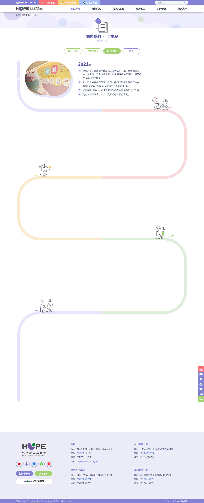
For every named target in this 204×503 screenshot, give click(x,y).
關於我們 (26, 15)
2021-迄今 (112, 51)
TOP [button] (201, 399)
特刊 (131, 51)
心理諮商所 (34, 481)
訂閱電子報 (24, 473)
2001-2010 (73, 51)
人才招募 (43, 473)
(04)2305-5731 (84, 479)
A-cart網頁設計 (181, 501)
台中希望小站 (78, 470)
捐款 (201, 370)
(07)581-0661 (146, 479)
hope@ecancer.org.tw (87, 461)
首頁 (18, 15)
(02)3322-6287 (84, 453)
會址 (73, 444)
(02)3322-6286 (147, 453)
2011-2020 (93, 51)
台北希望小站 (141, 444)
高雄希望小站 (141, 470)
